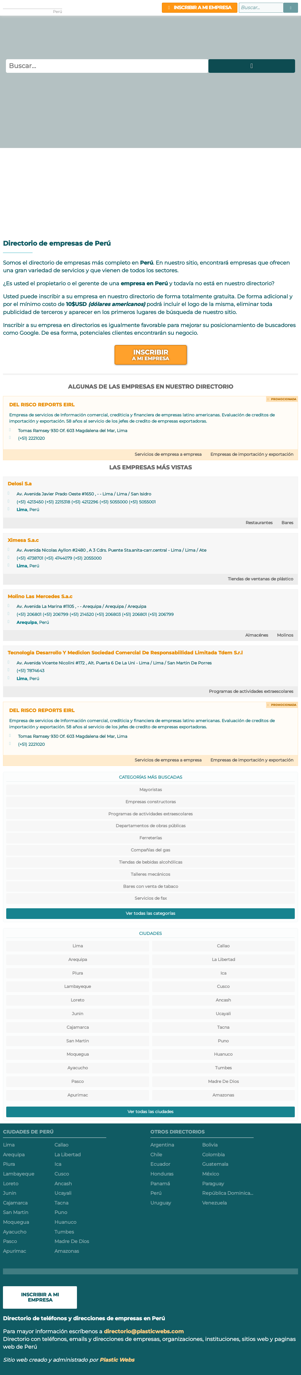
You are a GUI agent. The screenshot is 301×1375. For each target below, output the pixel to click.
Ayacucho (77, 1067)
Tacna (223, 1027)
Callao (223, 946)
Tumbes (223, 1067)
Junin (77, 1013)
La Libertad (223, 959)
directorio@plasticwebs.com (144, 1331)
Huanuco (223, 1054)
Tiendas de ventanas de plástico (260, 579)
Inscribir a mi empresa (199, 7)
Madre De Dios (223, 1081)
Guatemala (215, 1164)
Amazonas (223, 1095)
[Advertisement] (150, 192)
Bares (287, 522)
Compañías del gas (150, 850)
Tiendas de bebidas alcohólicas (150, 862)
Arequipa (27, 622)
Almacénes (256, 635)
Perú (156, 1193)
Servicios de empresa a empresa (168, 454)
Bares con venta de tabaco (150, 886)
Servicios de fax (151, 898)
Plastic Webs (116, 1360)
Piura (77, 973)
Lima (22, 509)
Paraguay (213, 1183)
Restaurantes (259, 522)
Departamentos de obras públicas (151, 825)
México (210, 1174)
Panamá (160, 1183)
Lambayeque (77, 986)
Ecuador (160, 1164)
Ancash (223, 1000)
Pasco (77, 1081)
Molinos (285, 635)
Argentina (162, 1145)
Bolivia (210, 1145)
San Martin (77, 1041)
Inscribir (150, 354)
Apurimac (77, 1095)
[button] (290, 8)
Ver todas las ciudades (150, 1111)
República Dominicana (228, 1193)
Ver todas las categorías (150, 913)
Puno (223, 1041)
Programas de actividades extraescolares (251, 691)
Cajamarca (78, 1027)
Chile (156, 1154)
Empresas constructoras (150, 801)
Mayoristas (150, 789)
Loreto (77, 1000)
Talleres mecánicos (150, 874)
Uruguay (160, 1203)
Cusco (223, 986)
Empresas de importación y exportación (251, 454)
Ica (223, 973)
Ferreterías (150, 838)
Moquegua (78, 1054)
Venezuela (214, 1203)
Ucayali (223, 1013)
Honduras (161, 1174)
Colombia (213, 1154)
